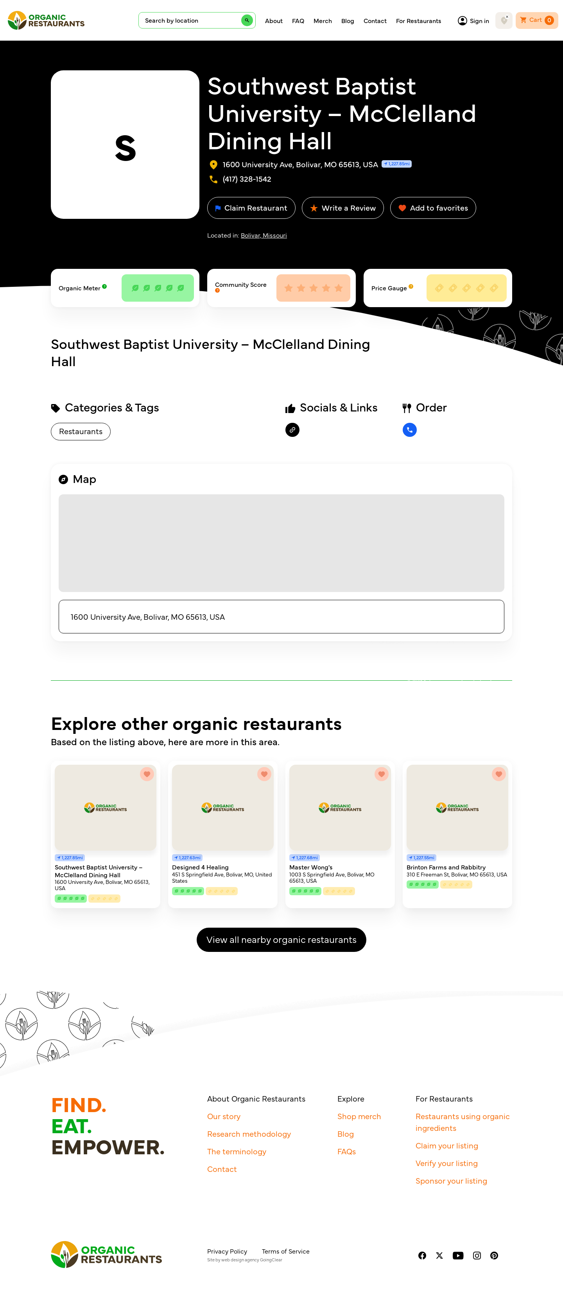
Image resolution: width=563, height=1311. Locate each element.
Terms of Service (286, 1251)
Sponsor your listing (451, 1180)
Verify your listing (447, 1162)
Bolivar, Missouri (264, 235)
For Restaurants (418, 20)
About (274, 20)
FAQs (346, 1151)
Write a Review (343, 207)
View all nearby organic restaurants (281, 938)
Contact (375, 20)
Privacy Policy (227, 1251)
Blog (347, 20)
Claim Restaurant (251, 207)
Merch (323, 20)
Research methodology (249, 1133)
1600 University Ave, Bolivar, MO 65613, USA (148, 616)
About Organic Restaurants (256, 1098)
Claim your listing (447, 1145)
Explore (350, 1098)
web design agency (240, 1259)
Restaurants (80, 431)
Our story (223, 1116)
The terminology (236, 1151)
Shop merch (359, 1116)
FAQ (298, 20)
